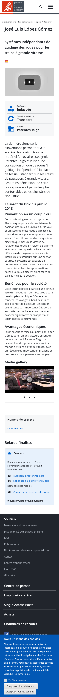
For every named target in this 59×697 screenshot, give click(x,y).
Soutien (10, 519)
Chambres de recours (20, 624)
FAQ (6, 538)
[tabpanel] (29, 379)
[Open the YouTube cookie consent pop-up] (29, 82)
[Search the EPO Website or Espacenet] (41, 7)
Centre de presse (17, 586)
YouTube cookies (17, 680)
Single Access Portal (19, 605)
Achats (9, 614)
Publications (11, 544)
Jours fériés (10, 569)
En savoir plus (22, 673)
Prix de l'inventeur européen (29, 22)
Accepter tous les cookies (20, 691)
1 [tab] (24, 397)
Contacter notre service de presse (31, 492)
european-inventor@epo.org (28, 475)
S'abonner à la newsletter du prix (31, 480)
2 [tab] (29, 397)
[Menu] (50, 7)
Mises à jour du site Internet (20, 525)
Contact (8, 556)
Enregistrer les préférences (20, 686)
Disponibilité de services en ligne (23, 531)
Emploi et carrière (18, 595)
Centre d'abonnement (17, 563)
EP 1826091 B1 (15, 428)
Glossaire (9, 575)
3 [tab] (34, 397)
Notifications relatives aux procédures (26, 550)
